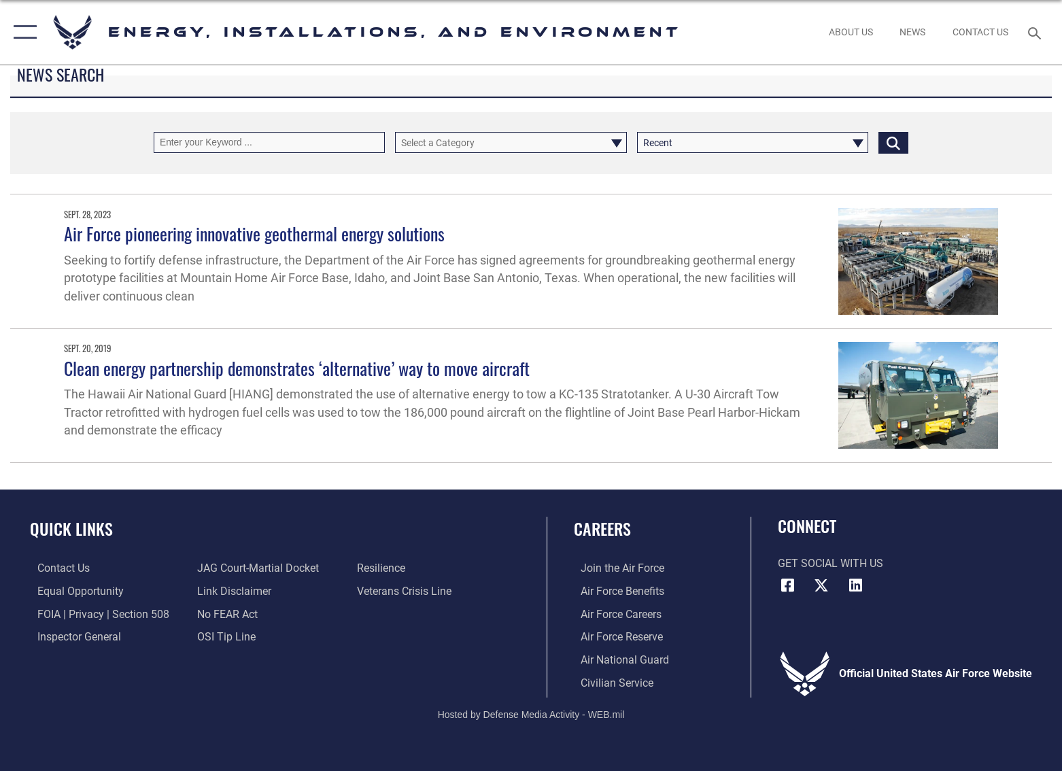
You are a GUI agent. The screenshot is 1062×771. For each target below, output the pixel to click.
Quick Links (71, 529)
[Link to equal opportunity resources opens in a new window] (73, 591)
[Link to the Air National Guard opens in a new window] (618, 659)
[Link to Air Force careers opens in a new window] (614, 613)
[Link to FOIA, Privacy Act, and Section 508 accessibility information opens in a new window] (96, 613)
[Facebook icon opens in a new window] (788, 585)
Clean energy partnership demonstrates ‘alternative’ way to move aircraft (297, 368)
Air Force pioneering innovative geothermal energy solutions (254, 233)
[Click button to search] (893, 142)
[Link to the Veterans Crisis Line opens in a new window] (406, 591)
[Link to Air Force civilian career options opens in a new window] (610, 681)
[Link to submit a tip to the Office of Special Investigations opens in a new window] (223, 636)
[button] (22, 32)
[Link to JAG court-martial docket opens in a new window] (255, 568)
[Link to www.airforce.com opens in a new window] (615, 568)
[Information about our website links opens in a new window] (231, 591)
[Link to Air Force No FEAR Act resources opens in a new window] (224, 613)
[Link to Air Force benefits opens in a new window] (615, 591)
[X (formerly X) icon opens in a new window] (821, 585)
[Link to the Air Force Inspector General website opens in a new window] (72, 636)
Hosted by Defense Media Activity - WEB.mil (531, 713)
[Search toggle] (1036, 32)
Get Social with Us (830, 563)
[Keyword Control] (269, 142)
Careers (602, 529)
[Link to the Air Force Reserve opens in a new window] (615, 636)
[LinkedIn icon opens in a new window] (855, 585)
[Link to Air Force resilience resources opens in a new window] (383, 568)
